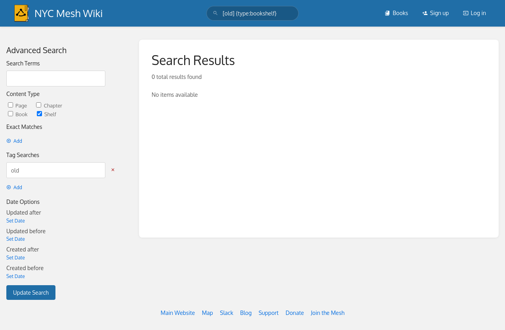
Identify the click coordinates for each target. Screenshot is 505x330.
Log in (474, 13)
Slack (226, 312)
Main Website (177, 312)
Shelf (46, 114)
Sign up (435, 13)
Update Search (31, 292)
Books (396, 13)
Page (18, 105)
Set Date (15, 221)
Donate (295, 312)
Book (18, 114)
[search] (252, 13)
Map (207, 312)
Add (14, 141)
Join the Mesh (328, 312)
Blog (246, 312)
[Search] (215, 13)
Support (269, 312)
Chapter (49, 105)
